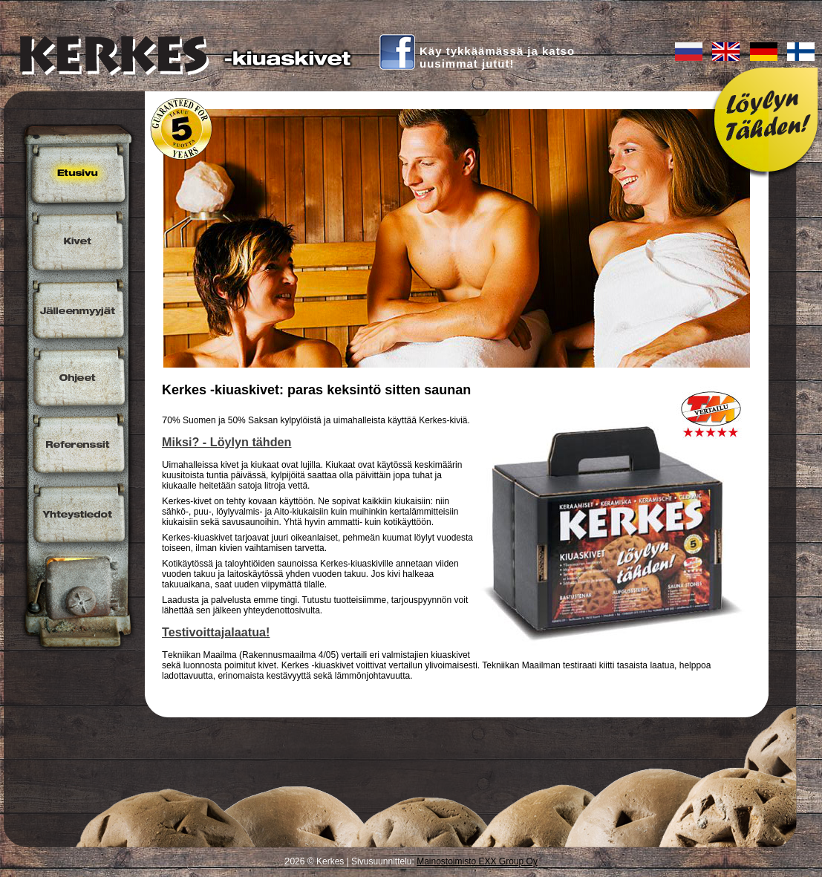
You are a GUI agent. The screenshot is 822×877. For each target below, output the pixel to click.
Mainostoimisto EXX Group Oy (477, 861)
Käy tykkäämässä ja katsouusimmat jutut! (497, 57)
